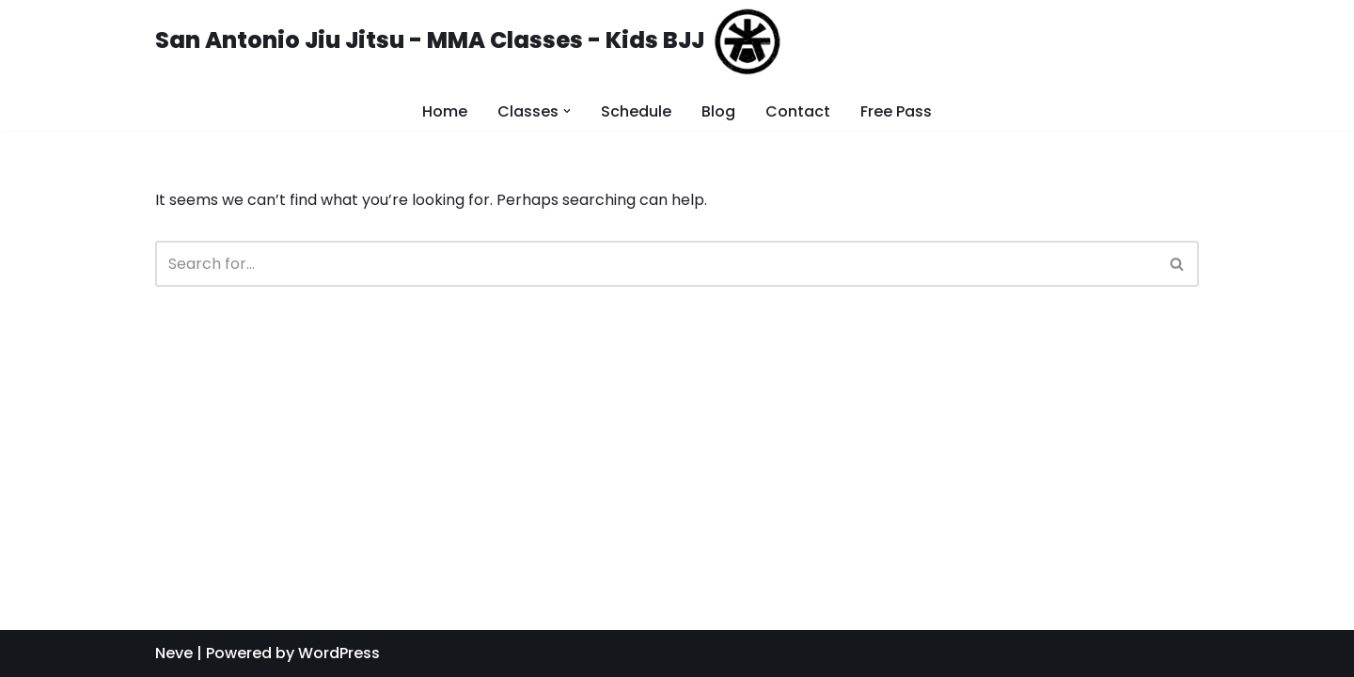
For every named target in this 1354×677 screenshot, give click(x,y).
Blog (718, 111)
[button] (1177, 264)
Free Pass (896, 111)
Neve (174, 653)
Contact (797, 111)
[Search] (656, 264)
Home (444, 111)
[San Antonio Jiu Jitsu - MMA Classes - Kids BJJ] (468, 41)
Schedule (636, 111)
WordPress (339, 653)
